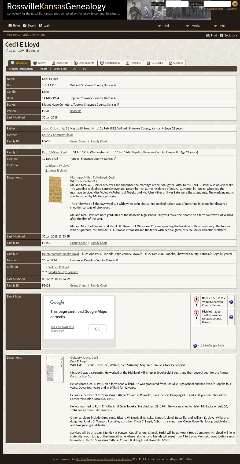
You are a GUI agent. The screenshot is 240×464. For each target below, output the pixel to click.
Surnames (232, 8)
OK (97, 329)
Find (166, 26)
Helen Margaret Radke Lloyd (60, 254)
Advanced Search (214, 8)
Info (222, 26)
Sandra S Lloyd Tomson (63, 272)
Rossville (75, 111)
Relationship (110, 63)
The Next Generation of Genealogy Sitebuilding (104, 459)
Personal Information (20, 68)
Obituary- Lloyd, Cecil (84, 357)
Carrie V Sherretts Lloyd (57, 135)
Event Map (60, 68)
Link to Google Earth (212, 345)
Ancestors (60, 63)
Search (32, 25)
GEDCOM (155, 63)
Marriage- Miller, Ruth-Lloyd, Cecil (92, 177)
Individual (19, 63)
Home (16, 25)
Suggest (176, 63)
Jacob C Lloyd (51, 128)
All (74, 68)
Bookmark (230, 35)
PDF (85, 68)
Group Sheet (78, 141)
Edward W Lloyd (59, 166)
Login (47, 25)
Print (214, 35)
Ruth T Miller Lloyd (54, 152)
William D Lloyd (59, 267)
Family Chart (99, 141)
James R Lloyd (58, 170)
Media (196, 26)
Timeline (133, 63)
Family (39, 63)
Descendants (84, 63)
